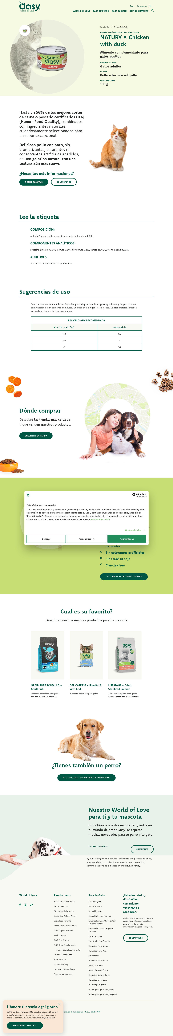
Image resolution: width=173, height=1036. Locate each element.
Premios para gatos (97, 984)
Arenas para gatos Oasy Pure (101, 989)
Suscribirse (142, 849)
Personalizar (86, 539)
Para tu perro (62, 895)
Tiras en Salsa (60, 959)
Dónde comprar (34, 182)
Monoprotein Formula (64, 911)
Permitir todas (127, 539)
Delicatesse (94, 955)
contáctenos (136, 938)
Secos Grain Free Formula (65, 925)
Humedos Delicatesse (98, 960)
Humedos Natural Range (64, 969)
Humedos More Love (98, 980)
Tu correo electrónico (98, 846)
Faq (132, 6)
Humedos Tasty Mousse (99, 946)
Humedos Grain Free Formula (67, 950)
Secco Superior (95, 906)
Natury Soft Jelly (61, 964)
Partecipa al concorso (25, 1025)
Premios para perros (63, 974)
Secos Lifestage (61, 906)
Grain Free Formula (62, 921)
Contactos (142, 6)
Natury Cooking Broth (98, 970)
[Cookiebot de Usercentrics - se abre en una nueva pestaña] (134, 495)
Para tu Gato (97, 895)
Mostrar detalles (133, 530)
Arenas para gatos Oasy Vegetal (103, 994)
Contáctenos (64, 182)
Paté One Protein (61, 940)
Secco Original (95, 901)
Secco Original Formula (64, 901)
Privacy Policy (132, 865)
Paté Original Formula (63, 930)
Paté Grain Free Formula (65, 945)
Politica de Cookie (100, 519)
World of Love (28, 895)
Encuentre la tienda (36, 435)
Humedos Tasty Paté (63, 954)
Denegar (46, 539)
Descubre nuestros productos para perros (86, 777)
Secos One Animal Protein (65, 916)
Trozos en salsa (95, 936)
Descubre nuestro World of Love (124, 576)
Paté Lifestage (60, 935)
